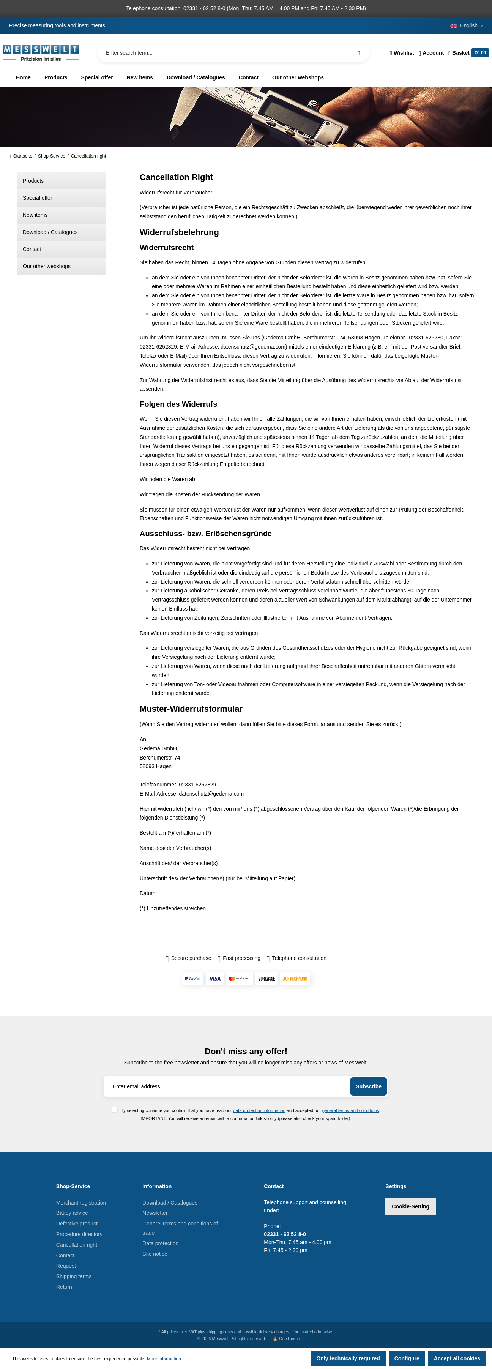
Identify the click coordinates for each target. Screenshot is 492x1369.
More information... (166, 1358)
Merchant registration (81, 1203)
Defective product (77, 1224)
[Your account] (431, 52)
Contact (32, 249)
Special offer (37, 198)
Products (33, 181)
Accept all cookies (457, 1358)
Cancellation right (76, 1245)
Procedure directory (79, 1234)
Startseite (20, 156)
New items (35, 215)
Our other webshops (47, 266)
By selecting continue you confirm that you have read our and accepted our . (250, 1110)
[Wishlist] (402, 52)
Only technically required (348, 1358)
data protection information (259, 1110)
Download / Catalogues (50, 232)
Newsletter (154, 1213)
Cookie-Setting (410, 1206)
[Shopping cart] (467, 52)
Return (64, 1287)
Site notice (154, 1254)
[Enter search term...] (233, 52)
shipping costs (220, 1332)
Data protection (160, 1243)
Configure (406, 1358)
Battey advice (72, 1213)
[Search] (358, 52)
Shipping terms (73, 1276)
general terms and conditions (350, 1110)
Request (66, 1266)
